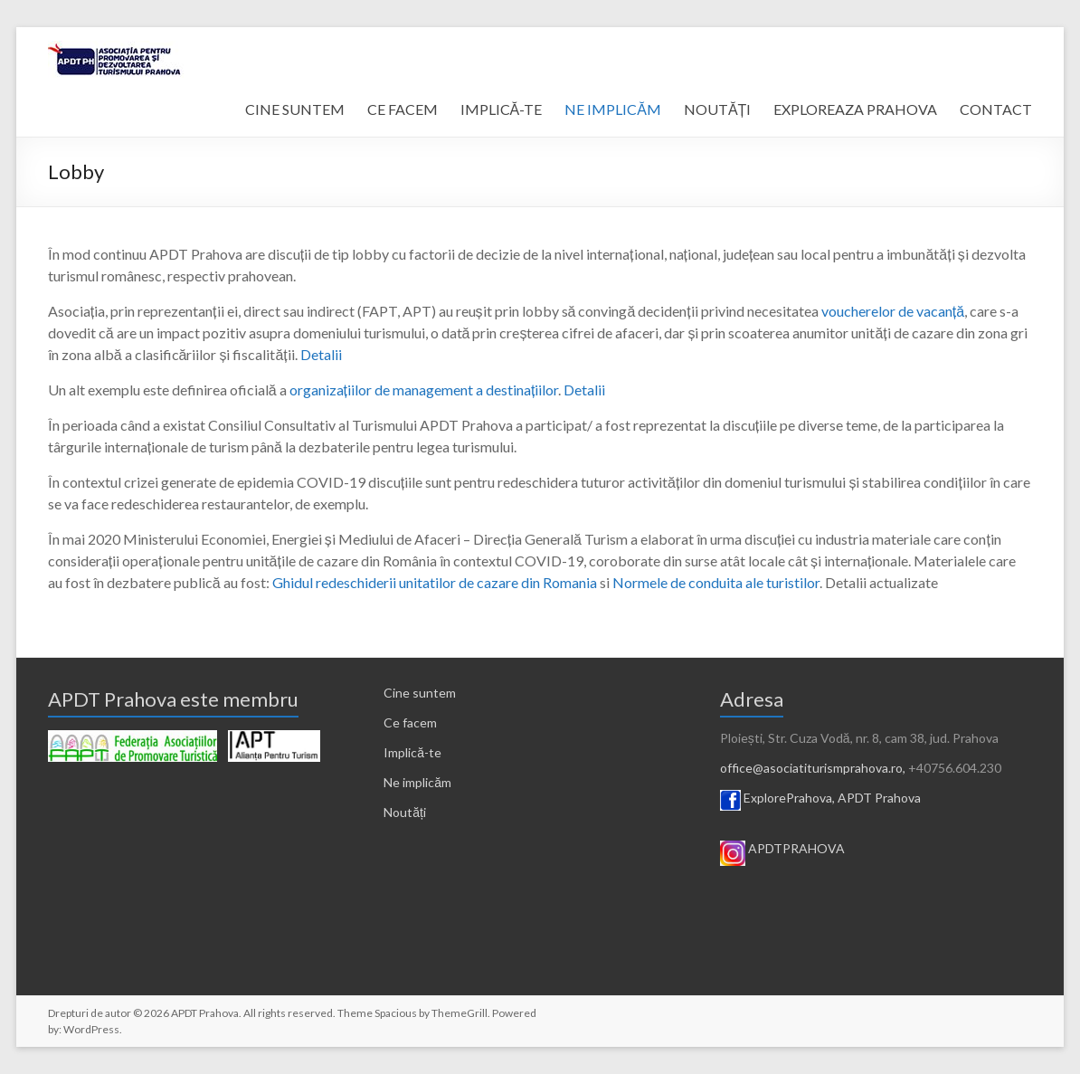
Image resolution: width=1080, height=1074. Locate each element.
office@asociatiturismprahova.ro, (812, 767)
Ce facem (410, 722)
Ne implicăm (417, 782)
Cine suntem (420, 692)
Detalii (321, 354)
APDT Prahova (879, 797)
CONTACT (996, 109)
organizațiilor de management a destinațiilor (424, 389)
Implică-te (412, 752)
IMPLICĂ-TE (501, 109)
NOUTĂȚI (717, 109)
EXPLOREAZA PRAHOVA (855, 109)
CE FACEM (402, 109)
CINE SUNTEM (295, 109)
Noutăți (405, 812)
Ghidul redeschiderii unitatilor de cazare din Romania (434, 582)
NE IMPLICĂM (612, 109)
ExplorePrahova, (789, 797)
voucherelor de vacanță (892, 310)
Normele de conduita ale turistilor (715, 582)
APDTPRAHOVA (796, 848)
